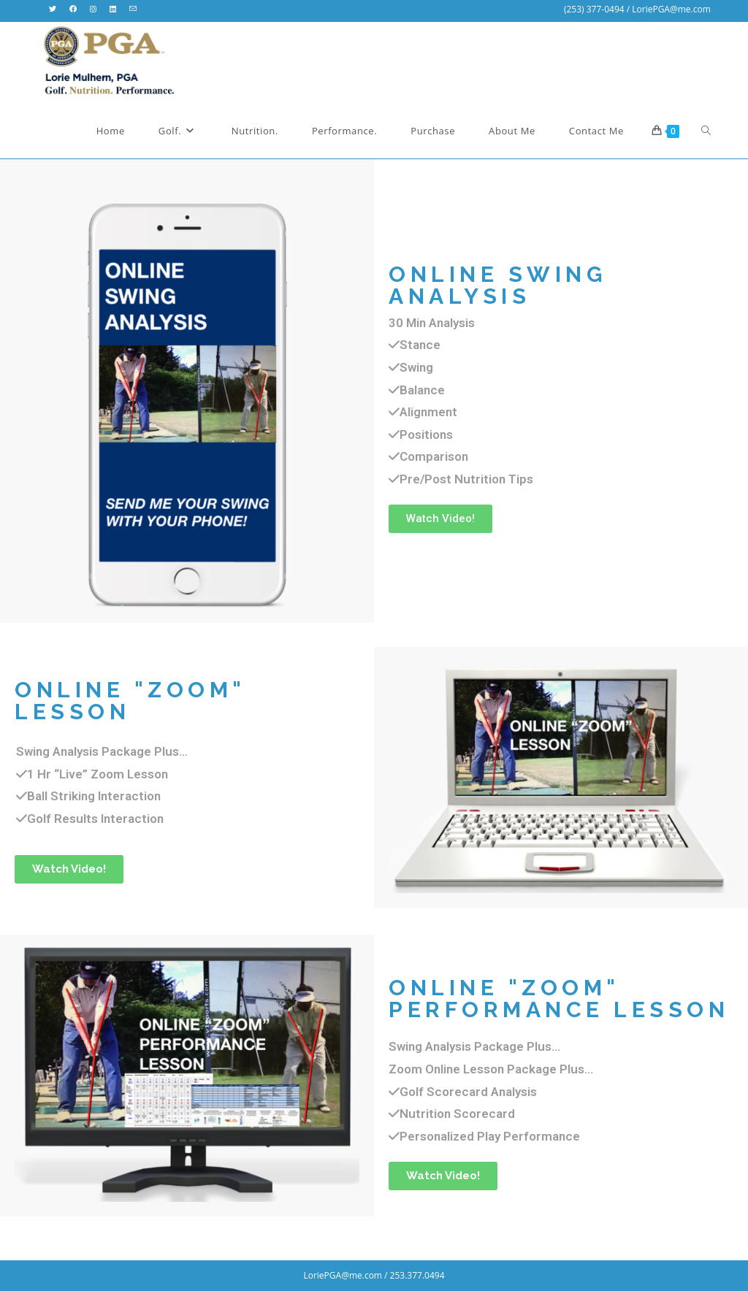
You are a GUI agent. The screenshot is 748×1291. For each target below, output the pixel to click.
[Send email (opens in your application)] (133, 9)
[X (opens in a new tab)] (56, 9)
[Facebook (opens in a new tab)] (73, 9)
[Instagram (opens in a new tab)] (93, 9)
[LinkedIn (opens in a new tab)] (113, 9)
